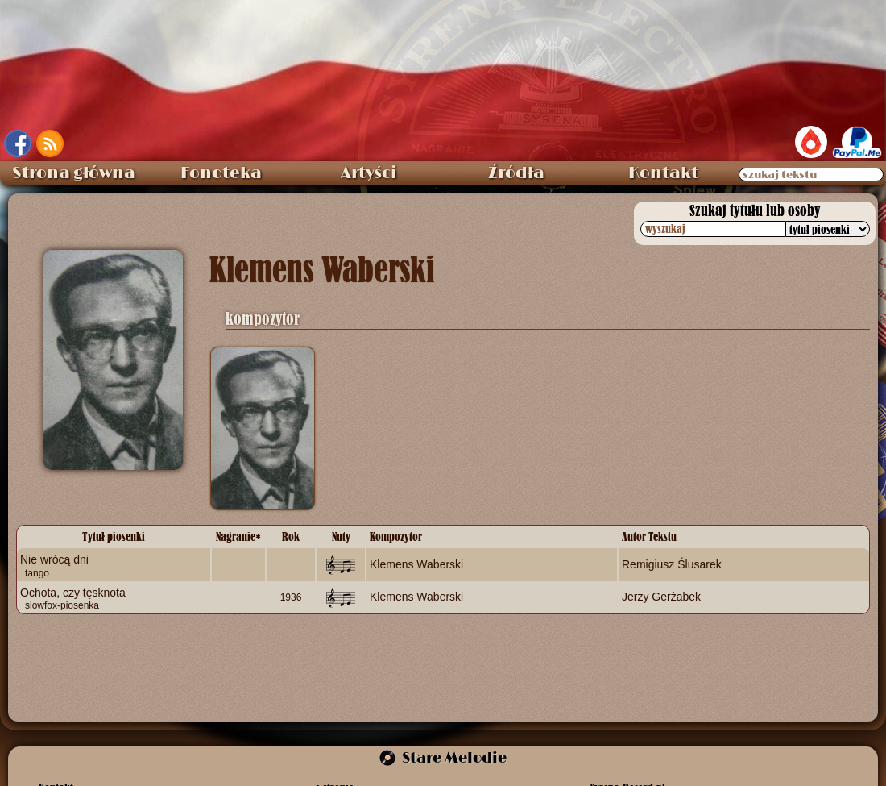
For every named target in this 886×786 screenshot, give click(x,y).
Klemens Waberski (416, 564)
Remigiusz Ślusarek (672, 564)
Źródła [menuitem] (516, 173)
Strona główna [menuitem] (73, 173)
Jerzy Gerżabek (661, 596)
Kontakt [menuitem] (663, 173)
